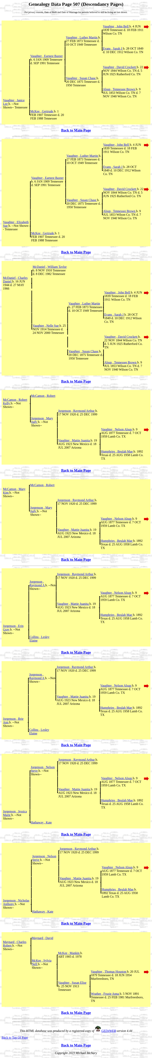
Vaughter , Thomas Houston (109, 971)
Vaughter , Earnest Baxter (46, 56)
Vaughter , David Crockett (120, 67)
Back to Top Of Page (15, 1037)
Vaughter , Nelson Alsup (116, 429)
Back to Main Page (76, 130)
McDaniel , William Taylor (50, 266)
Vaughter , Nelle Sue (46, 325)
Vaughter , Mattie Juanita (74, 440)
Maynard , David (42, 938)
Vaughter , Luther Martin (82, 37)
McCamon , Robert (43, 395)
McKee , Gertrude (42, 111)
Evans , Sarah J (113, 48)
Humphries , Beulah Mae (117, 451)
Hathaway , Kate (41, 822)
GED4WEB (108, 1031)
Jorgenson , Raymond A (37, 583)
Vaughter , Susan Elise (72, 982)
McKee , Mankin (69, 953)
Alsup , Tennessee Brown (119, 89)
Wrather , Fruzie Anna (105, 993)
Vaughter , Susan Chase (81, 78)
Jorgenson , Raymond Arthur (76, 410)
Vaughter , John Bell (116, 26)
